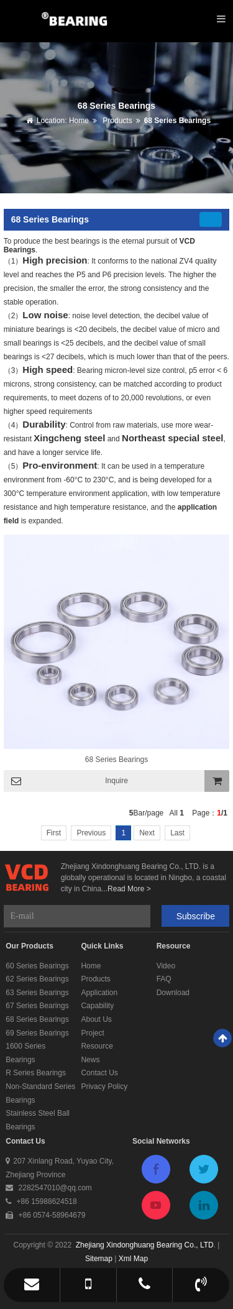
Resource (96, 1046)
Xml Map (133, 1258)
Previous (91, 833)
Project (92, 1033)
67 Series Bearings (37, 1005)
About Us (96, 1019)
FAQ (164, 979)
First (54, 833)
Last (177, 833)
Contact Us (99, 1072)
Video (166, 966)
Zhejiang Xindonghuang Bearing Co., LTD (145, 1245)
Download (173, 992)
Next (147, 833)
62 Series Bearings (37, 979)
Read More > (129, 888)
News (90, 1059)
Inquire (116, 780)
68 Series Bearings (177, 120)
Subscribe (195, 916)
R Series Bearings (36, 1072)
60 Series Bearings (37, 966)
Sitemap (98, 1258)
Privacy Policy (104, 1086)
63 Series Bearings (37, 992)
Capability (97, 1005)
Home (79, 120)
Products (116, 120)
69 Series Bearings (37, 1033)
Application (99, 992)
